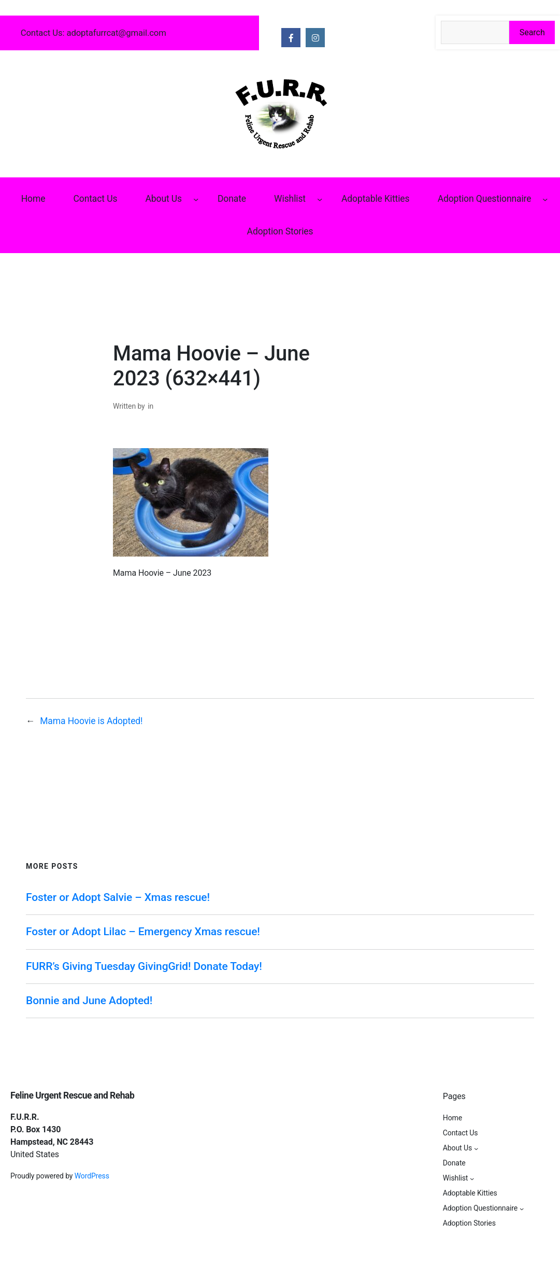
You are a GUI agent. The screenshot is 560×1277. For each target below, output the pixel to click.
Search (532, 32)
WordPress (92, 1176)
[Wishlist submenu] (319, 198)
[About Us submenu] (195, 198)
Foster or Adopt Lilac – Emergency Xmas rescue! (143, 931)
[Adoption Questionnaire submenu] (545, 198)
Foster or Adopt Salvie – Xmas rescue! (118, 897)
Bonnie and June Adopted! (89, 1000)
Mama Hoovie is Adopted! (91, 721)
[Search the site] (475, 32)
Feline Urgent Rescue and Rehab (72, 1095)
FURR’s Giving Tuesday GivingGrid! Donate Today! (144, 966)
